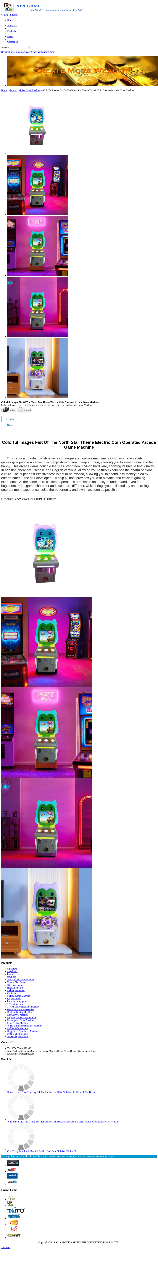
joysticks (11, 977)
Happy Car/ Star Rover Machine (23, 1031)
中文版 (4, 14)
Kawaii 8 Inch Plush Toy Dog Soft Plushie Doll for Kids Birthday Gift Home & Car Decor (51, 1092)
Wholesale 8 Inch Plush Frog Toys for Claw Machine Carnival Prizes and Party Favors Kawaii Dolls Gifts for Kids (63, 1121)
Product (13, 90)
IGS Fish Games (15, 985)
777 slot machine (15, 1004)
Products (11, 31)
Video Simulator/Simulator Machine (24, 1025)
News (10, 36)
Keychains (12, 971)
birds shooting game (17, 1001)
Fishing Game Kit (16, 990)
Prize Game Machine (30, 90)
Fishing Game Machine (18, 996)
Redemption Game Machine (20, 1020)
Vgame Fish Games (16, 982)
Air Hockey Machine (17, 1036)
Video (40, 52)
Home (10, 20)
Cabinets (11, 993)
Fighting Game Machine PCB (21, 1017)
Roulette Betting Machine (19, 1012)
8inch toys (12, 968)
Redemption (7, 52)
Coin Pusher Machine (17, 1023)
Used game (49, 52)
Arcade (27, 52)
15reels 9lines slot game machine (23, 1006)
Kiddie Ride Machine (17, 1028)
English (14, 14)
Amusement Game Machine (20, 979)
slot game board (15, 987)
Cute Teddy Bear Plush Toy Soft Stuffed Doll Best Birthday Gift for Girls (42, 1151)
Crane (34, 52)
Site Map (5, 1247)
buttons (10, 974)
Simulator (18, 52)
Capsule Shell (14, 998)
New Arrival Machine (17, 1015)
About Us (12, 25)
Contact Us (12, 42)
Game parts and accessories (20, 1009)
